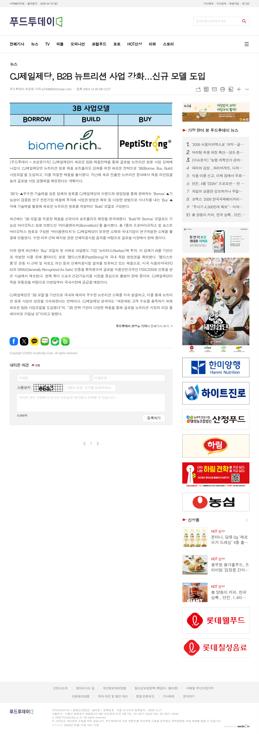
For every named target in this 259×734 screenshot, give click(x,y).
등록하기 (153, 417)
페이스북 (14, 341)
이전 (84, 443)
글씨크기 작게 (247, 89)
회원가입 (234, 3)
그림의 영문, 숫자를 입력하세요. (89, 387)
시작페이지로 (17, 3)
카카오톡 (34, 341)
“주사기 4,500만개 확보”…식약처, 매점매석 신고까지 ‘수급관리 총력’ (219, 206)
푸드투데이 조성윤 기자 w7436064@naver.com (41, 89)
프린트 (222, 89)
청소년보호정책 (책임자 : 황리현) (156, 688)
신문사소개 (60, 688)
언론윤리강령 (80, 696)
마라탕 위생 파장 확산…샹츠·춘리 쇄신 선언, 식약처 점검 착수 (219, 152)
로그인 (245, 3)
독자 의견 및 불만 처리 (113, 696)
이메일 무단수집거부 (200, 688)
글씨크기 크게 (238, 89)
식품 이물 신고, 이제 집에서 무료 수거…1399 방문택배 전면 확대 (219, 175)
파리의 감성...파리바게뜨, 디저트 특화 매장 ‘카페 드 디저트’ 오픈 (219, 168)
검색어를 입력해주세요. (211, 21)
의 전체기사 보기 (142, 326)
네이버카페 (55, 341)
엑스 (24, 341)
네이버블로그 (45, 341)
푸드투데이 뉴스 (213, 130)
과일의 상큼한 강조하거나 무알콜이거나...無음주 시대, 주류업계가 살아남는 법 (219, 191)
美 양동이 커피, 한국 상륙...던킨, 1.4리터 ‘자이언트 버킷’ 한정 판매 (219, 214)
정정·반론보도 (145, 696)
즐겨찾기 (32, 3)
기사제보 (208, 3)
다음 (97, 443)
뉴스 (13, 64)
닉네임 (23, 377)
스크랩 (230, 89)
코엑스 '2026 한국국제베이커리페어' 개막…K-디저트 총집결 (219, 199)
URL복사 (198, 89)
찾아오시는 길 (85, 688)
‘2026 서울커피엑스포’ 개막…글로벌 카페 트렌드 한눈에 (219, 144)
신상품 (193, 520)
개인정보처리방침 (114, 688)
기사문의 (221, 3)
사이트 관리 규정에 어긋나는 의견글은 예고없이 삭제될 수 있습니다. (67, 397)
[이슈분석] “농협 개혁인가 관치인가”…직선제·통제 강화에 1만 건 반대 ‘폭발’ (219, 160)
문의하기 (188, 696)
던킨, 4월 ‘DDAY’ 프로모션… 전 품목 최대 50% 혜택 (219, 183)
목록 (206, 89)
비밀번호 (100, 377)
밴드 (65, 341)
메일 (214, 89)
